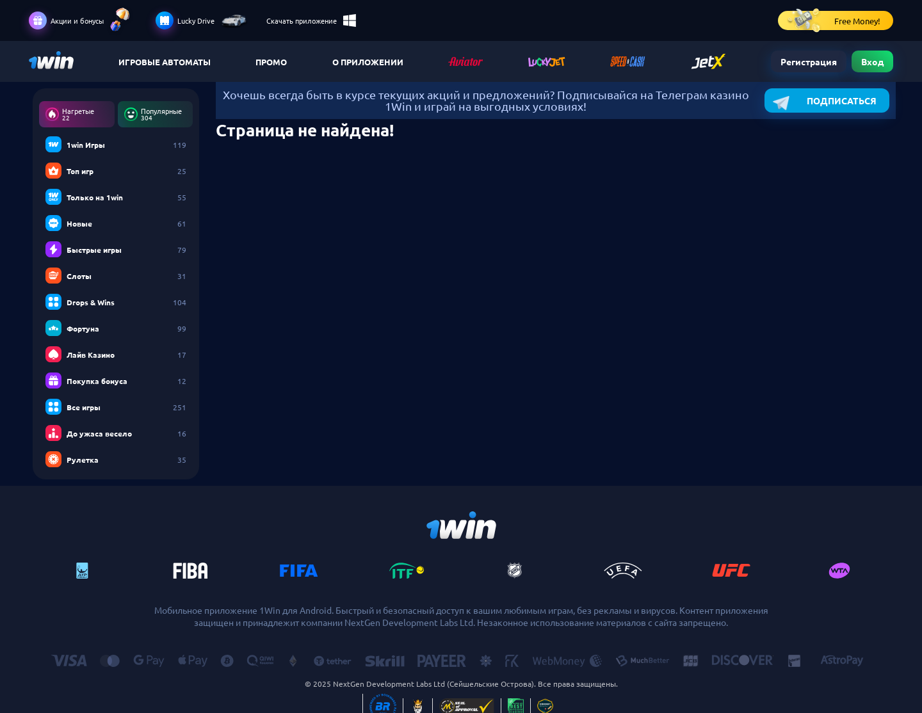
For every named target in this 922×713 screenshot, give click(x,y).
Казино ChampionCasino (51, 61)
